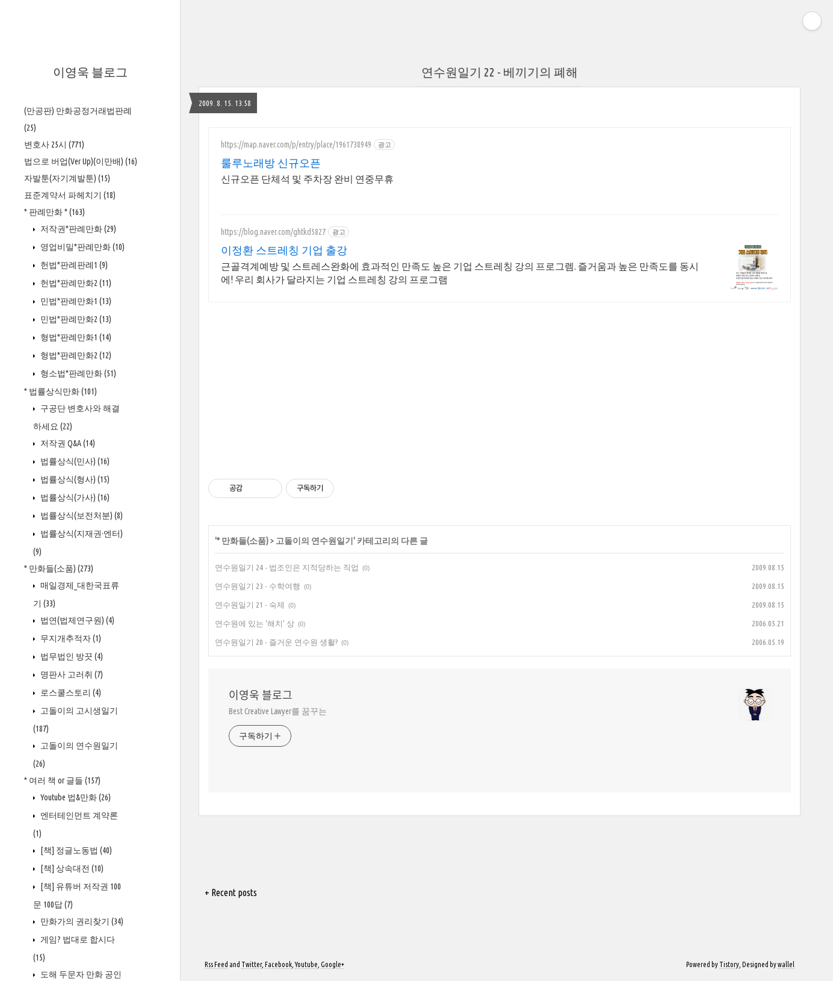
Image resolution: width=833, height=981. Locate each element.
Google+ (332, 964)
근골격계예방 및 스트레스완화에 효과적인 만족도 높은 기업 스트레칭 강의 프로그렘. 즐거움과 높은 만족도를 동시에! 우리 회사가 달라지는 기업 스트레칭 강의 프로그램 (460, 273)
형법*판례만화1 (75, 337)
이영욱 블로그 (90, 72)
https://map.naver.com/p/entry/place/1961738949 (296, 144)
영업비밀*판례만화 (82, 247)
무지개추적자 (70, 638)
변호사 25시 (54, 144)
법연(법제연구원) (76, 620)
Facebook (278, 964)
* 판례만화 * (54, 212)
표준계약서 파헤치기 (70, 195)
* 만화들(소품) (58, 568)
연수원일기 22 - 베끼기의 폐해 (499, 72)
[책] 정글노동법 (75, 850)
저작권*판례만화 (77, 229)
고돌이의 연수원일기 (314, 541)
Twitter (251, 964)
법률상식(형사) (74, 479)
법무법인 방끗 (71, 656)
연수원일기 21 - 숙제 (250, 604)
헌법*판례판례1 (73, 265)
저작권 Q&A (67, 443)
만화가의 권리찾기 (81, 921)
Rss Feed (216, 964)
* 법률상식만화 (60, 391)
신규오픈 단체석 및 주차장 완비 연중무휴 (307, 178)
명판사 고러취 (71, 674)
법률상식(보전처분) (81, 515)
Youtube (306, 964)
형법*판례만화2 (75, 355)
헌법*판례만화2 (75, 283)
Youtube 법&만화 (75, 797)
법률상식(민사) (74, 461)
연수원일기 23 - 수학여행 (257, 586)
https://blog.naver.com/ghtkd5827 (273, 232)
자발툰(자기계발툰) (67, 178)
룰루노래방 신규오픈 (271, 163)
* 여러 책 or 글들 (62, 780)
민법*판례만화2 (75, 319)
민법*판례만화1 (75, 301)
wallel (786, 964)
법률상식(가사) (74, 497)
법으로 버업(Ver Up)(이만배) (80, 161)
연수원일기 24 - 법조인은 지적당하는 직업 (287, 567)
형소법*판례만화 (77, 373)
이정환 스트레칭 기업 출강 (284, 250)
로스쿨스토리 (70, 692)
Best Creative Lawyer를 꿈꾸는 (278, 711)
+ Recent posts (231, 892)
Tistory (729, 964)
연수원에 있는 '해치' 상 (254, 623)
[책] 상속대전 (71, 868)
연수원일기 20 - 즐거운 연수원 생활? (276, 642)
